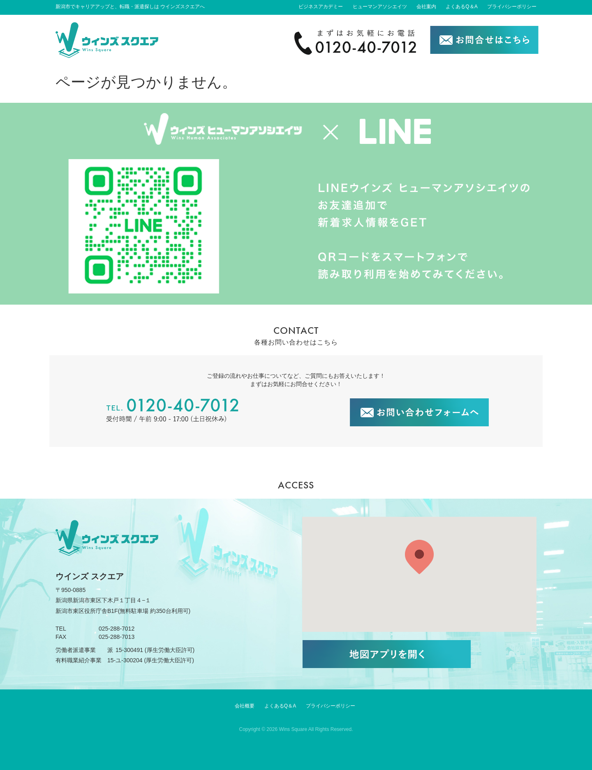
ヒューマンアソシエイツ (380, 6)
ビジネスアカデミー (320, 6)
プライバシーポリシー (511, 6)
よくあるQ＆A (461, 6)
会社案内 (426, 6)
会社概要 (244, 706)
